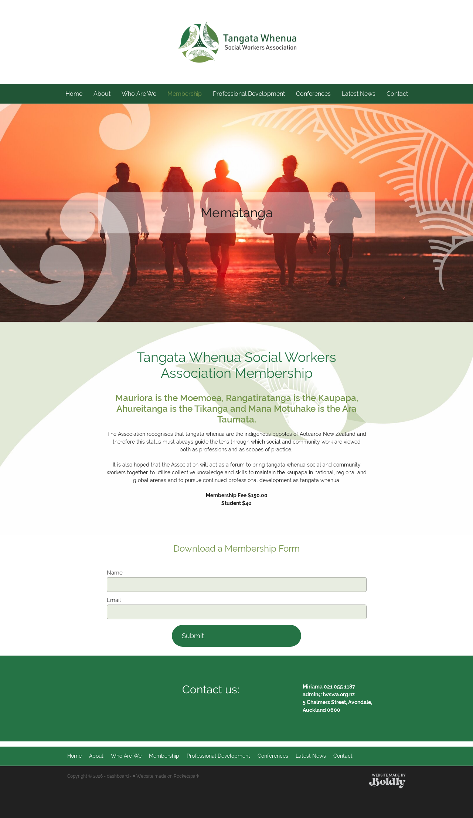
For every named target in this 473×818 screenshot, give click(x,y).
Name (115, 572)
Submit (193, 636)
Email (114, 600)
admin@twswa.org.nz (329, 694)
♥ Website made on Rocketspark (166, 776)
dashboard (118, 776)
